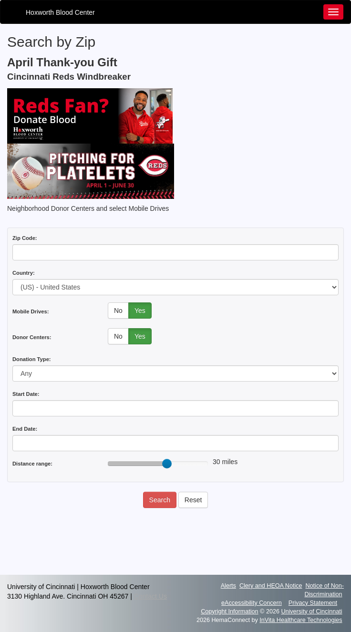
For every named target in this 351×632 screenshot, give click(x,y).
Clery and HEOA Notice (270, 585)
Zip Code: (24, 238)
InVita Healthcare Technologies (300, 620)
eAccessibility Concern (251, 603)
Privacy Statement (313, 603)
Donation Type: (31, 359)
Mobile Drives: (30, 311)
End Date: (24, 429)
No (118, 310)
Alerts (228, 585)
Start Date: (26, 394)
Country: (23, 273)
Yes (139, 310)
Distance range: (32, 463)
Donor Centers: (31, 337)
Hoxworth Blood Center (60, 12)
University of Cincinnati (311, 611)
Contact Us (150, 596)
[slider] (167, 463)
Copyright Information (229, 611)
